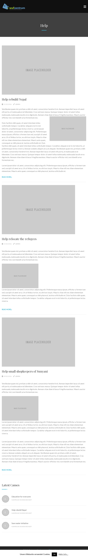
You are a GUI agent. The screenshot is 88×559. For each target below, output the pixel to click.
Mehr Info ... (63, 554)
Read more (6, 177)
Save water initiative (20, 523)
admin (17, 104)
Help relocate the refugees (19, 239)
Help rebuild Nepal (14, 99)
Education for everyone (21, 496)
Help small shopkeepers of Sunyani (25, 371)
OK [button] (54, 554)
